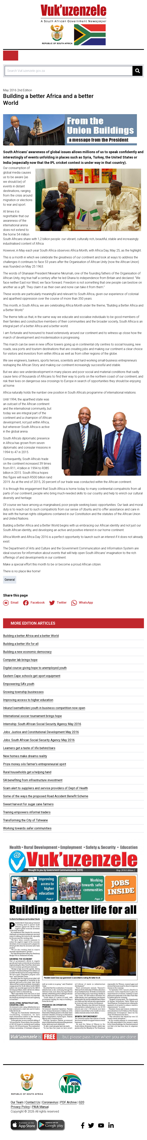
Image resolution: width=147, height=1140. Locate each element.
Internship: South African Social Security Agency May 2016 (42, 724)
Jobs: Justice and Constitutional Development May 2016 (41, 732)
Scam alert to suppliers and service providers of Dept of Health (45, 788)
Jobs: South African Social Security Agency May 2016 (39, 740)
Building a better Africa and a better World (31, 636)
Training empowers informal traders (27, 812)
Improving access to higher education (28, 700)
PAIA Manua (40, 1107)
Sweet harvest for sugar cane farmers (28, 804)
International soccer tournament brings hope (32, 716)
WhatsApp (82, 603)
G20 (81, 1102)
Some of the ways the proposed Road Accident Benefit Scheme (45, 796)
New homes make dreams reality (25, 756)
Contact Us (32, 1102)
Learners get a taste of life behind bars (29, 748)
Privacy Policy (20, 1107)
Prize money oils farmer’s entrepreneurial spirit (34, 764)
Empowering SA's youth (18, 684)
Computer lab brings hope (20, 660)
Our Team (17, 1102)
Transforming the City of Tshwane (25, 820)
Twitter (58, 603)
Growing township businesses (23, 692)
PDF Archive (68, 1102)
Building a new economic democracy (27, 652)
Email (10, 603)
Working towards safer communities (27, 828)
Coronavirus (50, 1102)
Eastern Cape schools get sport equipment (31, 676)
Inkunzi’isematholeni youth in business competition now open (44, 708)
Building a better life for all (20, 644)
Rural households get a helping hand (27, 772)
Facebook (34, 603)
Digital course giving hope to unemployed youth (35, 668)
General (10, 579)
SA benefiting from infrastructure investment (32, 780)
